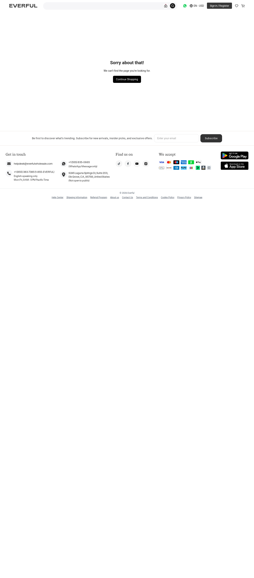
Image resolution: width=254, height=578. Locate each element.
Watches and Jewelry (115, 49)
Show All (82, 382)
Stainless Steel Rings (75, 17)
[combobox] (110, 6)
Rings (56, 17)
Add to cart (182, 103)
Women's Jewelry (90, 49)
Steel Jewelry (69, 49)
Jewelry (44, 17)
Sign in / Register (219, 5)
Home (31, 17)
